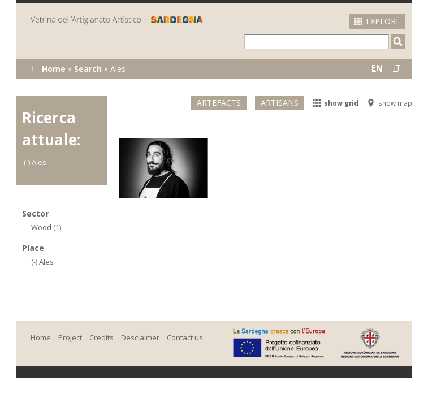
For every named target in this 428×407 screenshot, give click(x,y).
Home (54, 68)
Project (70, 337)
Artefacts (219, 102)
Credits (101, 337)
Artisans (280, 102)
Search (88, 68)
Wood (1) (46, 227)
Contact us (185, 337)
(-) (28, 162)
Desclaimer (140, 337)
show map (389, 102)
